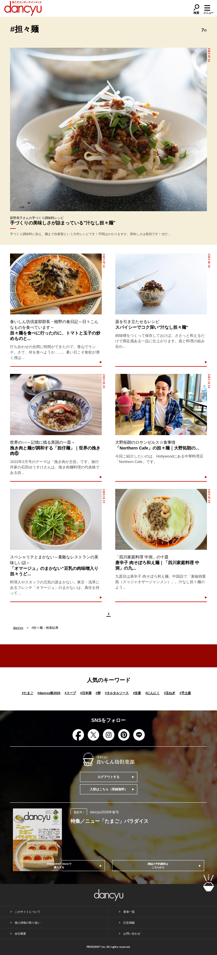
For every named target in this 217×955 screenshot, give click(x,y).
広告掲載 (129, 922)
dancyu (18, 627)
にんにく (152, 693)
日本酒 (85, 693)
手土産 (185, 693)
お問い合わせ (131, 933)
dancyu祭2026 (49, 693)
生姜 (137, 693)
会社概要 (20, 933)
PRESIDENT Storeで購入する (59, 865)
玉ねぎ (169, 693)
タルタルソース (117, 693)
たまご (27, 693)
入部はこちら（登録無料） (109, 789)
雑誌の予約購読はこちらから (158, 865)
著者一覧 (129, 911)
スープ (70, 693)
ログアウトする (108, 777)
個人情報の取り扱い (27, 922)
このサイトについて (27, 911)
